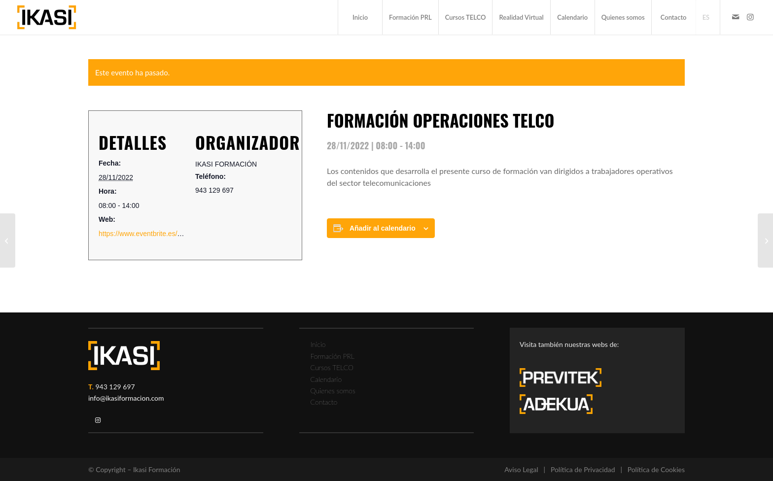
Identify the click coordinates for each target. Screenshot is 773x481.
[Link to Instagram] (750, 16)
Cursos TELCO (332, 367)
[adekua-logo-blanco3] (556, 404)
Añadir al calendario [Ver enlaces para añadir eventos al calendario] (383, 228)
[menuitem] (360, 17)
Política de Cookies (656, 469)
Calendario (326, 379)
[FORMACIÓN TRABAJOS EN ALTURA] (765, 240)
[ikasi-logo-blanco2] (124, 355)
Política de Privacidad (583, 469)
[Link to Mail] (735, 16)
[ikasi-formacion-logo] (46, 17)
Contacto (324, 402)
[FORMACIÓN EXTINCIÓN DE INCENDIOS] (7, 240)
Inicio (318, 344)
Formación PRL (332, 356)
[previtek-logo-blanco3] (565, 380)
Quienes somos (333, 390)
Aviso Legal (521, 469)
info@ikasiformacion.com (126, 398)
